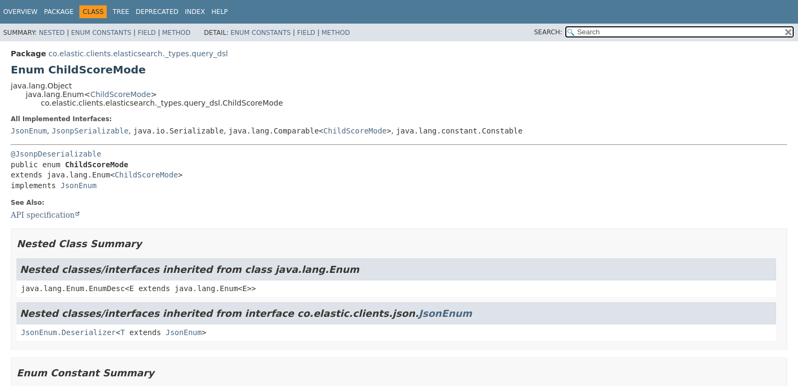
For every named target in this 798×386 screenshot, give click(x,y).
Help (219, 12)
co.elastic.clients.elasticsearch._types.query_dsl (137, 53)
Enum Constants (101, 32)
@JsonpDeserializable (56, 154)
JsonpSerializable (89, 131)
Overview (20, 12)
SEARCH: (548, 32)
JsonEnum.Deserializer (68, 332)
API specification (43, 215)
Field (147, 32)
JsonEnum (29, 131)
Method (176, 32)
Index (195, 12)
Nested (51, 32)
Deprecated (157, 12)
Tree (121, 12)
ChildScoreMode (120, 94)
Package (58, 12)
